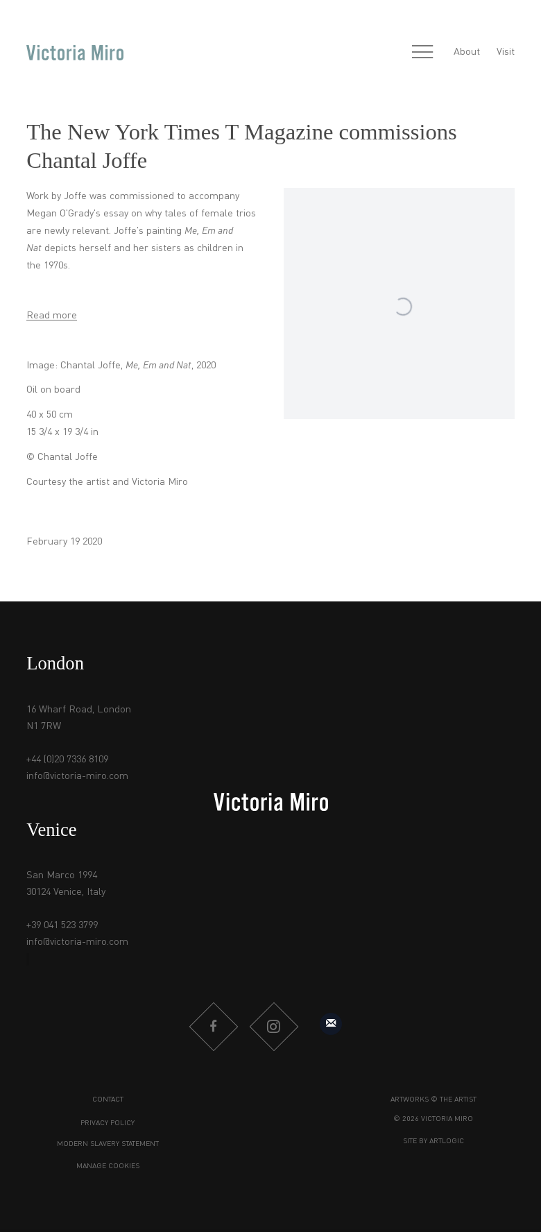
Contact (107, 1100)
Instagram (273, 1027)
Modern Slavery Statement (108, 1144)
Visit (506, 52)
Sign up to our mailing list (331, 1024)
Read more (51, 315)
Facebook (213, 1027)
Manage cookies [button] (107, 1166)
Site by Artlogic (433, 1141)
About (467, 52)
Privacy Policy (107, 1123)
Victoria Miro (74, 52)
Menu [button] (422, 53)
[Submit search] (392, 52)
